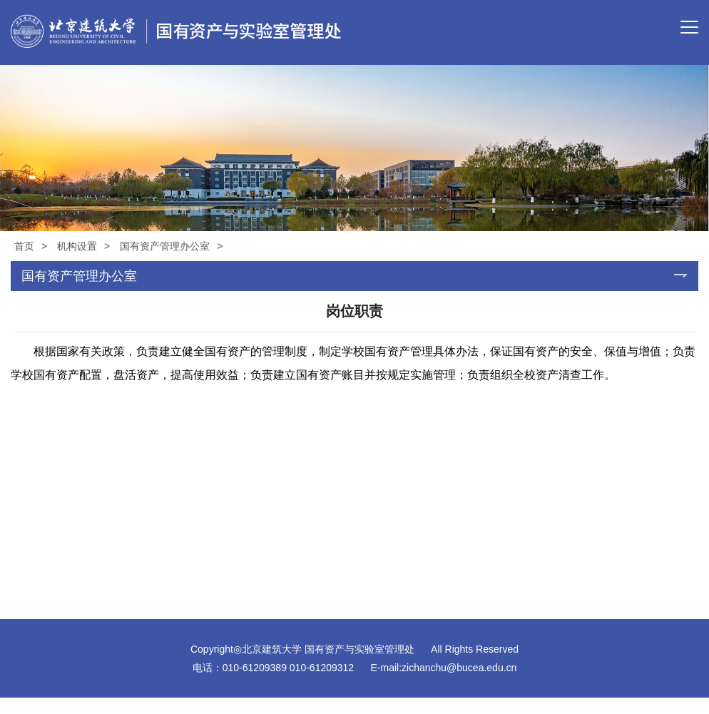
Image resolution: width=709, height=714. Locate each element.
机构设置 (77, 246)
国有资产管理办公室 (165, 246)
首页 (24, 246)
